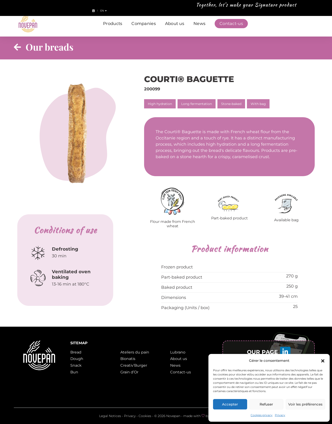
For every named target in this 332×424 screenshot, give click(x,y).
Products (112, 22)
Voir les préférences (305, 404)
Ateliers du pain (134, 352)
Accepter (230, 404)
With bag (258, 104)
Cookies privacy (262, 415)
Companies (143, 22)
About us (174, 22)
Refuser (266, 404)
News (199, 22)
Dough (76, 358)
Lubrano (177, 352)
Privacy (280, 415)
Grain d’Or (129, 372)
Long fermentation (196, 104)
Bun (74, 372)
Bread (75, 352)
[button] (322, 360)
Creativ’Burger (133, 365)
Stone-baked (231, 104)
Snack (76, 365)
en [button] (324, 5)
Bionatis (127, 358)
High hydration (160, 104)
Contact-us (231, 22)
